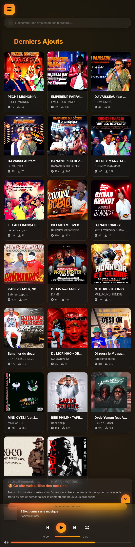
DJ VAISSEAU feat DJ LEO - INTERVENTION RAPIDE (24, 161)
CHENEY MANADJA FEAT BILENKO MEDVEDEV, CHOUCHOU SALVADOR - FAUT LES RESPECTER (111, 161)
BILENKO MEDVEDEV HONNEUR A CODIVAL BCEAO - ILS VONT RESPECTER (67, 225)
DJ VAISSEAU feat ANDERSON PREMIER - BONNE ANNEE (111, 97)
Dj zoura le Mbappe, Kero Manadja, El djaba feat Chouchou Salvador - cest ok (111, 353)
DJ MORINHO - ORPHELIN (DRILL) (67, 353)
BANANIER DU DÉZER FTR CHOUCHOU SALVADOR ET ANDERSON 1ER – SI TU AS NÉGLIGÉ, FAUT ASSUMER (67, 161)
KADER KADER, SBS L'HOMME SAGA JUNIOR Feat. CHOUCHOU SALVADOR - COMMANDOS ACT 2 (24, 289)
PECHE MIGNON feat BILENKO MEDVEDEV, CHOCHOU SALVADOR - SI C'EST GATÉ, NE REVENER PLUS (24, 97)
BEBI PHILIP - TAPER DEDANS (67, 418)
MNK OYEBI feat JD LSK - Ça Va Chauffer (24, 418)
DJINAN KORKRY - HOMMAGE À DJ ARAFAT (111, 225)
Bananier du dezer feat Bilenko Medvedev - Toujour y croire (24, 353)
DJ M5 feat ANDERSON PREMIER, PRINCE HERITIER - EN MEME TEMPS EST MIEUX (67, 289)
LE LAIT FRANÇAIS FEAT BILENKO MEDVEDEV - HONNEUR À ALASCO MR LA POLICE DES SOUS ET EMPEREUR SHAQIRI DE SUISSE (24, 225)
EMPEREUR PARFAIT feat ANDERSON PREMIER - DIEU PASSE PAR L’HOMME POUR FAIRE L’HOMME (67, 97)
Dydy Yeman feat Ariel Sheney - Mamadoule (111, 418)
